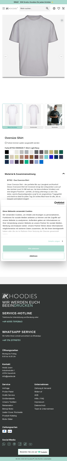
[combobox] (32, 8)
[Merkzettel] (58, 8)
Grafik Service (8, 395)
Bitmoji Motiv (7, 409)
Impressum (39, 402)
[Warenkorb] (63, 8)
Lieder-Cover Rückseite (12, 412)
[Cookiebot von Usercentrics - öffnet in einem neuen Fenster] (54, 203)
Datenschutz (39, 405)
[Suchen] (47, 8)
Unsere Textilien (9, 402)
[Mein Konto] (54, 8)
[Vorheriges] (5, 56)
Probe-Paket (7, 391)
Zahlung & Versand (42, 388)
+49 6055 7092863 (12, 321)
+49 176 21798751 (11, 340)
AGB (36, 395)
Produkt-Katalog (9, 416)
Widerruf (38, 391)
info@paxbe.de (8, 376)
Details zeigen (54, 241)
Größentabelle (8, 398)
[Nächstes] (61, 56)
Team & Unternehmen (44, 409)
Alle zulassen (33, 248)
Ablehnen (33, 256)
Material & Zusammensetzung (20, 174)
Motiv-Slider (7, 419)
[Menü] (3, 8)
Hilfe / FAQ (39, 398)
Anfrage (5, 388)
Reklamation (7, 405)
